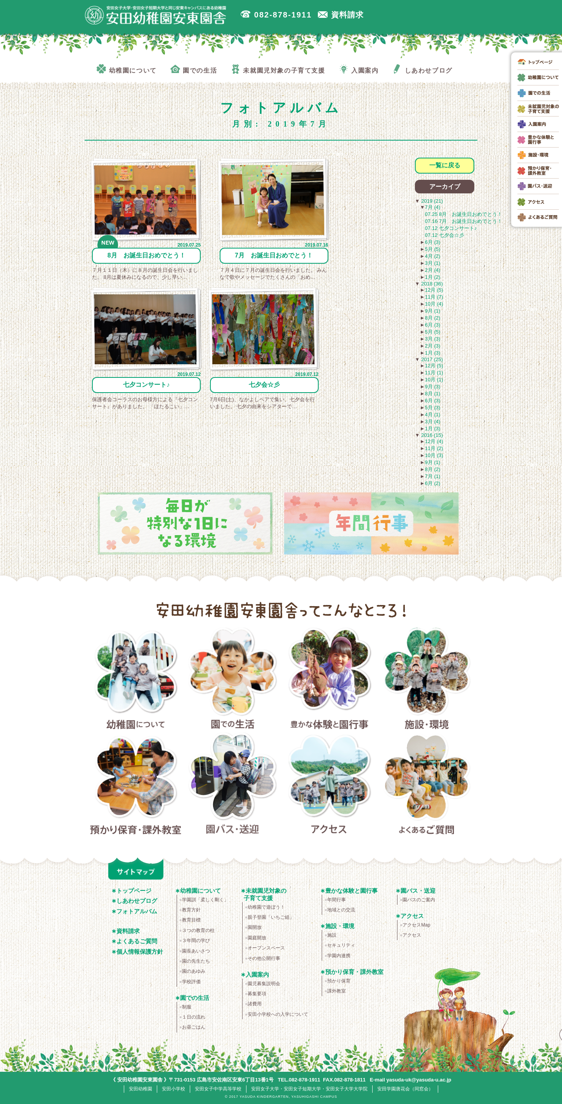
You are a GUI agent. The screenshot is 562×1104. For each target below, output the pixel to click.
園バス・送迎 (232, 784)
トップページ (133, 890)
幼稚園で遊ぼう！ (266, 907)
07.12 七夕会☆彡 (444, 235)
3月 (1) (433, 263)
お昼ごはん (193, 1027)
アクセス (329, 784)
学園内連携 (338, 955)
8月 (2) (433, 318)
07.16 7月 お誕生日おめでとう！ (463, 221)
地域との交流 (341, 910)
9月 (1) (433, 311)
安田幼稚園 (140, 1088)
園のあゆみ (193, 971)
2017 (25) (431, 359)
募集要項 (257, 993)
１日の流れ (193, 1017)
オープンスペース (266, 948)
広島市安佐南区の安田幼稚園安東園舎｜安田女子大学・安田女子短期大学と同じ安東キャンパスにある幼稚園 (158, 16)
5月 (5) (433, 249)
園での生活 (232, 680)
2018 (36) (431, 284)
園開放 (255, 927)
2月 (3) (433, 346)
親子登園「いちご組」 (271, 917)
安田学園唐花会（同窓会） (405, 1088)
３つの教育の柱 (198, 930)
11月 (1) (434, 373)
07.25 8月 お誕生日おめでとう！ (463, 214)
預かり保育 (338, 981)
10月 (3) (434, 455)
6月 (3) (433, 242)
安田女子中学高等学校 (218, 1088)
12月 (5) (434, 290)
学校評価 (191, 981)
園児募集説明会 (264, 983)
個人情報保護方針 (139, 951)
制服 (186, 1007)
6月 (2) (433, 483)
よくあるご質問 (426, 784)
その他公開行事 (264, 958)
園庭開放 (257, 938)
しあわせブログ (136, 900)
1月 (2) (433, 277)
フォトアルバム (136, 911)
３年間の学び (196, 940)
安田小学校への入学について (278, 1014)
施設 (332, 935)
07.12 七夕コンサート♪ (451, 228)
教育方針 (191, 910)
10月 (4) (434, 304)
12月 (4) (434, 441)
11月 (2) (434, 448)
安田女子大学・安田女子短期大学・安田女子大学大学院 (309, 1088)
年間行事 (336, 899)
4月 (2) (433, 256)
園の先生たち (196, 961)
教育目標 (191, 920)
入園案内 (257, 974)
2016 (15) (431, 435)
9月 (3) (433, 386)
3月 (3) (433, 339)
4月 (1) (433, 414)
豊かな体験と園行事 (329, 680)
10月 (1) (434, 379)
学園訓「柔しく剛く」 (205, 899)
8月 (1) (433, 393)
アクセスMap (416, 925)
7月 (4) (433, 207)
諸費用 (255, 1004)
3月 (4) (433, 421)
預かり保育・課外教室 (135, 784)
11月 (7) (434, 297)
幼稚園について (135, 680)
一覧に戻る (444, 165)
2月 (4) (433, 270)
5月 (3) (433, 407)
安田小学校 (173, 1088)
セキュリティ (341, 945)
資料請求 (128, 931)
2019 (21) (431, 201)
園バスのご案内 (418, 899)
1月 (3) (433, 353)
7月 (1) (433, 476)
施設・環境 (426, 680)
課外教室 (336, 991)
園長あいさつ (196, 951)
